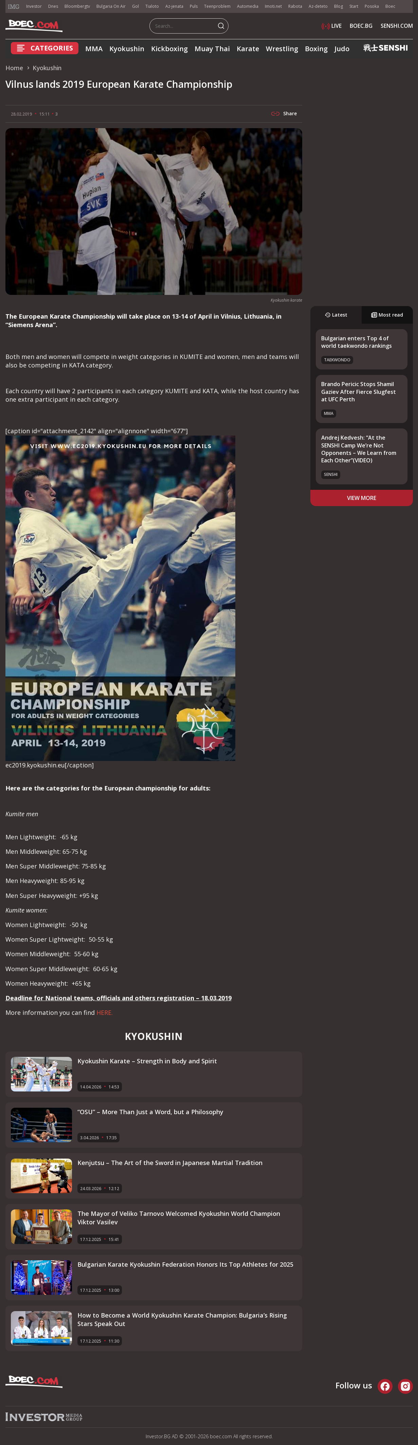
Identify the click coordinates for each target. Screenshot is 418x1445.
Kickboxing (169, 48)
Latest (336, 315)
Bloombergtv (77, 6)
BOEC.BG (361, 25)
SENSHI (331, 474)
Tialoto (152, 6)
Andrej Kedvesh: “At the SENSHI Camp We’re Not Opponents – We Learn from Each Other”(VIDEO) (358, 449)
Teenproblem (217, 6)
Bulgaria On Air (111, 6)
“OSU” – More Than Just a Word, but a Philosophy (150, 1112)
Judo (341, 48)
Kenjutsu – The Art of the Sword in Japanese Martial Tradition (169, 1163)
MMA (94, 48)
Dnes (53, 6)
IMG (14, 6)
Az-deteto (318, 6)
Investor (34, 6)
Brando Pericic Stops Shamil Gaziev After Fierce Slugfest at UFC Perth (358, 391)
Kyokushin (126, 48)
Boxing (316, 48)
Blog (338, 6)
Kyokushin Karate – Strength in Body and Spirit (147, 1061)
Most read (387, 315)
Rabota (295, 6)
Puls (194, 6)
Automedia (247, 6)
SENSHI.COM (397, 25)
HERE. (104, 1012)
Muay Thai (212, 48)
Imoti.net (273, 6)
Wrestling (282, 48)
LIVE (332, 25)
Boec (390, 6)
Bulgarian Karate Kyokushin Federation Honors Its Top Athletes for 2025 (185, 1264)
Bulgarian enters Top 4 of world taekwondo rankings (356, 342)
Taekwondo (337, 360)
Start (353, 6)
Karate (248, 48)
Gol (135, 6)
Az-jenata (174, 6)
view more (361, 498)
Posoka (372, 6)
